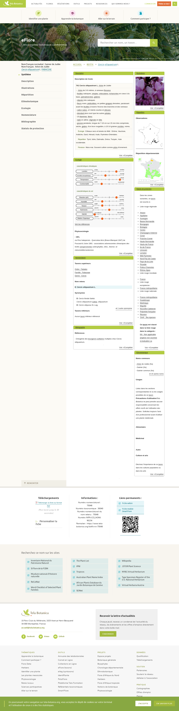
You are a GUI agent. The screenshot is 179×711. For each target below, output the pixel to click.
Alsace (142, 213)
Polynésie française (147, 312)
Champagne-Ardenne (148, 233)
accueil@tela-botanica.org (32, 627)
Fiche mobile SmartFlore (126, 510)
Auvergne (144, 218)
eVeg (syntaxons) (66, 671)
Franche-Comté (146, 239)
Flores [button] (49, 4)
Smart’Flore (63, 690)
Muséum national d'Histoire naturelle (42, 575)
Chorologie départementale (110, 667)
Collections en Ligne (67, 663)
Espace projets (104, 656)
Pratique (141, 684)
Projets (101, 652)
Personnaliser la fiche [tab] (46, 523)
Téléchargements (145, 659)
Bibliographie (28, 121)
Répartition (27, 94)
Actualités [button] (36, 4)
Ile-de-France (145, 247)
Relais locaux (27, 682)
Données (141, 652)
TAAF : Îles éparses (148, 317)
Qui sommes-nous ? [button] (121, 4)
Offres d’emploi (144, 692)
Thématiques (28, 652)
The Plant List (81, 561)
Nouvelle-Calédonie (148, 309)
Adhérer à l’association (147, 678)
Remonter (31, 483)
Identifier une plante (38, 19)
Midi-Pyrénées (145, 256)
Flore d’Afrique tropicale (108, 682)
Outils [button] (77, 4)
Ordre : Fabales (81, 269)
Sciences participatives (31, 686)
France (142, 279)
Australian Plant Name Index (88, 577)
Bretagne (143, 227)
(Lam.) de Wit (136, 58)
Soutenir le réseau (145, 674)
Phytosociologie (28, 679)
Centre (142, 230)
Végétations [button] (63, 4)
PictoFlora (62, 679)
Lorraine (143, 253)
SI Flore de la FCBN (38, 568)
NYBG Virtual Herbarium (132, 572)
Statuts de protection (32, 128)
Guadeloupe (145, 300)
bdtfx (90, 64)
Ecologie (26, 108)
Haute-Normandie (147, 241)
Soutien (141, 666)
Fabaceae (47, 69)
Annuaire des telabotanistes (71, 656)
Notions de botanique (108, 686)
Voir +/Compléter (126, 155)
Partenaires (142, 670)
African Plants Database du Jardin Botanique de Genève (88, 584)
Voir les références (82, 224)
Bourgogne (144, 224)
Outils (61, 652)
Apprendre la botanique (72, 19)
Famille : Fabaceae (82, 272)
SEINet (78, 590)
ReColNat (34, 582)
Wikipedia (125, 561)
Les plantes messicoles (31, 675)
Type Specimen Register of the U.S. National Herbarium (134, 578)
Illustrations (27, 88)
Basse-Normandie (147, 221)
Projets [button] (88, 4)
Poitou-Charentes (147, 267)
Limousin (143, 250)
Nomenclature (28, 115)
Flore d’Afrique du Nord (108, 675)
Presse (139, 696)
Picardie (143, 264)
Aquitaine (143, 216)
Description (27, 81)
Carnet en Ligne (65, 659)
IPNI (76, 566)
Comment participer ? (141, 19)
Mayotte (143, 306)
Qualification (142, 656)
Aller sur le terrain (106, 19)
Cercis (24, 69)
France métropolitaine (148, 288)
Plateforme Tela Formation (70, 682)
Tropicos (78, 572)
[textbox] (124, 43)
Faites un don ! (164, 4)
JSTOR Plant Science (130, 566)
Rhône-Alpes (145, 270)
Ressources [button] (101, 4)
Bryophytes (103, 663)
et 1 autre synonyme (124, 308)
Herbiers (25, 667)
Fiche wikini (126, 503)
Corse (142, 236)
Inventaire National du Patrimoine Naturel (40, 561)
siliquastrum (33, 69)
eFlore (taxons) (65, 667)
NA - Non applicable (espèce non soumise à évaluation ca (148, 337)
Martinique (144, 303)
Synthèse (26, 74)
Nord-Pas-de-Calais (148, 259)
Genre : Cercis (80, 276)
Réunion (143, 314)
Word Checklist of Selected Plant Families (44, 588)
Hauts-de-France (146, 244)
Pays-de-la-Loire (146, 262)
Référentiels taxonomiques (70, 686)
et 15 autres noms (156, 374)
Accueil (77, 64)
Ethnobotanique (29, 101)
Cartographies (143, 688)
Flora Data (26, 663)
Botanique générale (107, 659)
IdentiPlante (63, 675)
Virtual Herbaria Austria (131, 585)
